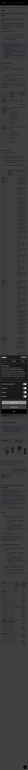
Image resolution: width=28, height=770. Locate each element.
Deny (14, 411)
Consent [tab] (5, 361)
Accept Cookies (14, 402)
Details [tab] (14, 361)
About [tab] (23, 361)
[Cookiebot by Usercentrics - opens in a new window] (20, 357)
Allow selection (14, 407)
